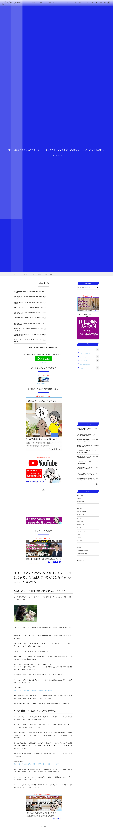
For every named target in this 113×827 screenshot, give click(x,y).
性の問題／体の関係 (81, 511)
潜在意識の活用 (80, 501)
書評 (78, 505)
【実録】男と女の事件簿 (82, 550)
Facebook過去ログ (81, 560)
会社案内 (81, 368)
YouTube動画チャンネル (85, 364)
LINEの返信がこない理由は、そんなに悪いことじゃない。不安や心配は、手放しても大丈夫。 (28, 292)
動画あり (79, 527)
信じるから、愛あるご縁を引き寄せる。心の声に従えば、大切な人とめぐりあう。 (58, 314)
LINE (78, 557)
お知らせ (79, 547)
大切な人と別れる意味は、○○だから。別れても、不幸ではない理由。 (57, 297)
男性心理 (79, 498)
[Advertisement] (43, 475)
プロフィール (82, 349)
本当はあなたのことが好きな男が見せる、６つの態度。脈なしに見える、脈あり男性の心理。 (87, 479)
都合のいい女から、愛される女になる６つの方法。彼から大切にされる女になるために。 (87, 474)
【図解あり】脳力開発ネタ (83, 553)
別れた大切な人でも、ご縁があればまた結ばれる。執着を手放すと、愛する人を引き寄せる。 (57, 292)
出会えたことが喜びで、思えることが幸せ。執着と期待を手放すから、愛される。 (87, 457)
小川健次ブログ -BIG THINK (11, 2)
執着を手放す (80, 521)
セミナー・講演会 (83, 360)
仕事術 (78, 534)
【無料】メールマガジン (85, 353)
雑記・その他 (80, 495)
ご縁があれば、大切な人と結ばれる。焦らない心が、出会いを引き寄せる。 (58, 303)
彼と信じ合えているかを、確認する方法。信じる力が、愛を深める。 (87, 462)
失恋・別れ (79, 518)
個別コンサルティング (84, 357)
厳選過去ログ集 (80, 524)
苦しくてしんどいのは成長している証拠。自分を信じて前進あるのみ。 (34, 664)
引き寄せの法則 (80, 514)
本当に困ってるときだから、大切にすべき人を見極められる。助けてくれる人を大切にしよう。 (58, 308)
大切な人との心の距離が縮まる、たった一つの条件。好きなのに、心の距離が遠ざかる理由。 (28, 314)
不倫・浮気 (79, 540)
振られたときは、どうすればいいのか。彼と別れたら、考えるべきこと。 (87, 451)
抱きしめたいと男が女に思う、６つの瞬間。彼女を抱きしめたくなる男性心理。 (87, 440)
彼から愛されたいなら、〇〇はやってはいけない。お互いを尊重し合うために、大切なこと (87, 435)
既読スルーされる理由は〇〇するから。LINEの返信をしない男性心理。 (88, 446)
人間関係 (79, 537)
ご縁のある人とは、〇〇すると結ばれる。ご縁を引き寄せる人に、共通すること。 (87, 468)
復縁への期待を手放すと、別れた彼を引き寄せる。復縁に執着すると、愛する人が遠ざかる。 (28, 303)
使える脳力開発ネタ (81, 531)
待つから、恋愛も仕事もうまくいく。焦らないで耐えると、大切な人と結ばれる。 (28, 297)
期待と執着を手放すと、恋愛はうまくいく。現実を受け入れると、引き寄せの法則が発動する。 (28, 308)
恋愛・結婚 (79, 508)
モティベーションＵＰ (82, 544)
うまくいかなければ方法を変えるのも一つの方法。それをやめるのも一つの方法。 (37, 737)
